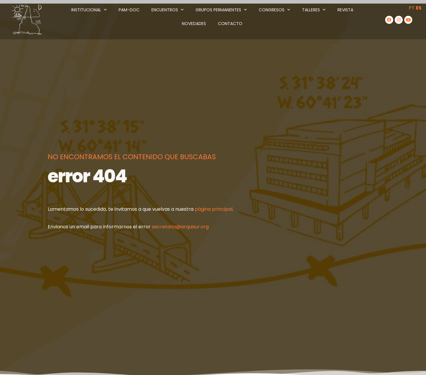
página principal (214, 209)
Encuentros (167, 9)
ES (419, 7)
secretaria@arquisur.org (180, 226)
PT (412, 7)
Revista (345, 10)
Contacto (230, 24)
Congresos (274, 9)
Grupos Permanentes (221, 9)
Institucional (89, 9)
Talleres (314, 9)
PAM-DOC (129, 10)
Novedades (194, 24)
